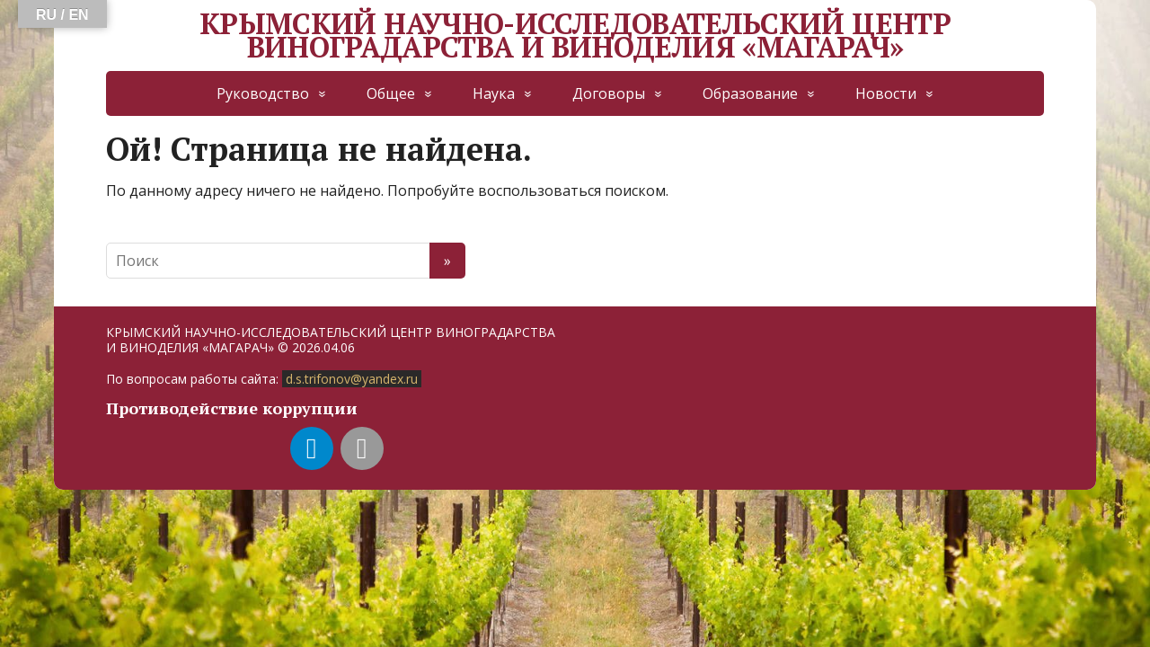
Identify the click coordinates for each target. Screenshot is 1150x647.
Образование (750, 93)
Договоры (608, 93)
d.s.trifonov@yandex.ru (351, 378)
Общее (391, 93)
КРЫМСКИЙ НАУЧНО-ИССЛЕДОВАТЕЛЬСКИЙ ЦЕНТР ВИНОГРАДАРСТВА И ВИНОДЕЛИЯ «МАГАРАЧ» (575, 35)
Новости (885, 93)
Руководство (263, 93)
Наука (494, 93)
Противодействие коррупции (232, 408)
